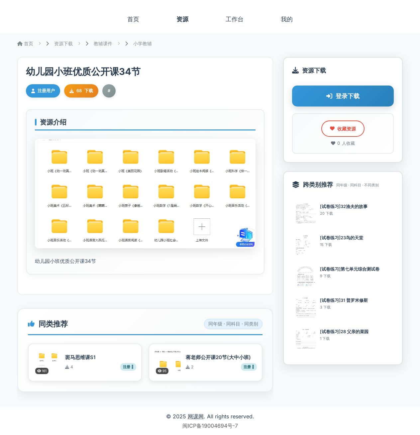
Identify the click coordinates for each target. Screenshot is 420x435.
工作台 (235, 19)
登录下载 (343, 96)
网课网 (196, 416)
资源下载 (63, 43)
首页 (133, 19)
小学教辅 (142, 43)
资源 (182, 19)
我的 (287, 19)
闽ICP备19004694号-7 (210, 425)
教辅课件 (103, 43)
